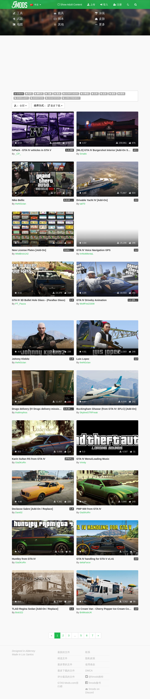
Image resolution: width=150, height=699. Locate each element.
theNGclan (20, 203)
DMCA (88, 670)
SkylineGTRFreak (89, 412)
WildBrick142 (22, 253)
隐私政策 (90, 658)
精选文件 (62, 658)
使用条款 (90, 664)
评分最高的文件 (66, 676)
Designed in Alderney (23, 651)
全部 (20, 105)
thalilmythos (21, 412)
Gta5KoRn (20, 462)
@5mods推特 (94, 676)
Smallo (83, 153)
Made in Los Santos (23, 654)
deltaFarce (85, 562)
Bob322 (19, 612)
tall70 (82, 203)
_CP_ (18, 153)
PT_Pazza (20, 303)
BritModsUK (86, 612)
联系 (87, 652)
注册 (117, 4)
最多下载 (48, 105)
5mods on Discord (92, 691)
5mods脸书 (93, 682)
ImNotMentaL (86, 253)
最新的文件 (64, 652)
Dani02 (18, 512)
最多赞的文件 (65, 664)
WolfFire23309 (87, 303)
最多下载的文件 (66, 670)
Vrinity (83, 462)
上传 (91, 4)
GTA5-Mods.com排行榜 (68, 684)
